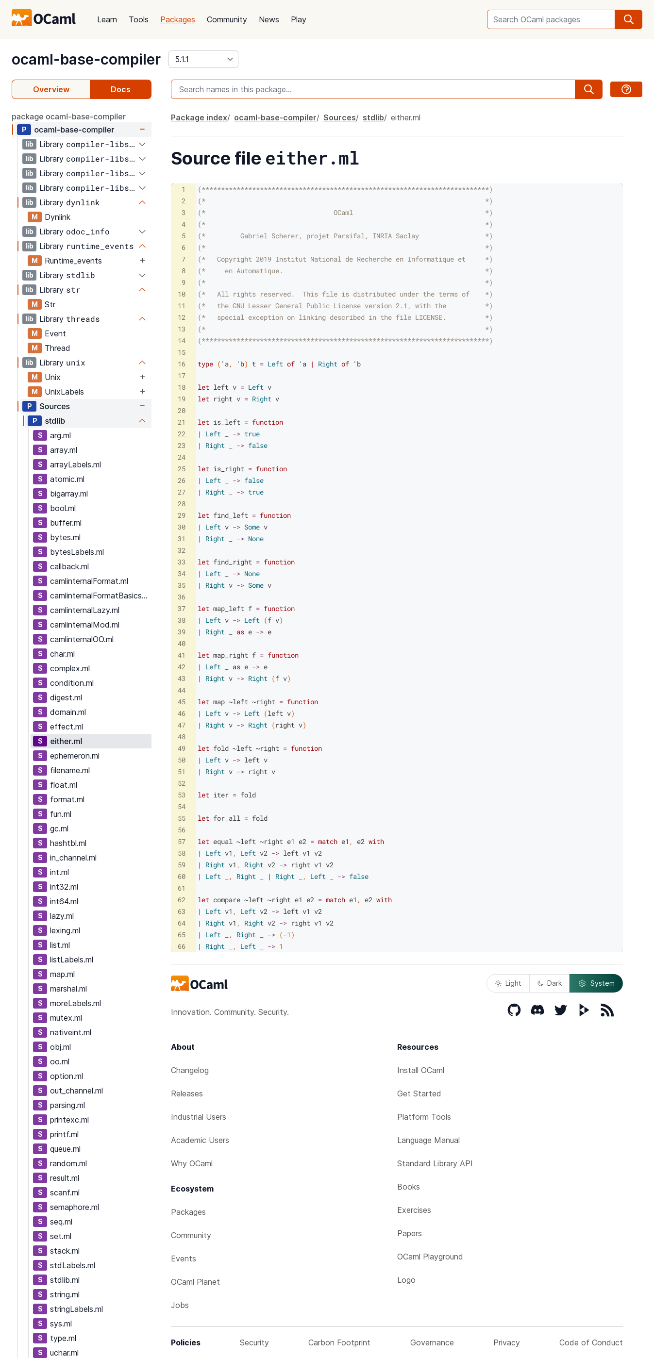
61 (181, 888)
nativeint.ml (70, 1032)
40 (181, 643)
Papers (409, 1233)
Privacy (506, 1342)
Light (508, 983)
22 (181, 433)
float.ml (63, 785)
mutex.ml (66, 1018)
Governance (432, 1342)
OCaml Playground (430, 1256)
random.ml (68, 1163)
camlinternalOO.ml (82, 639)
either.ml (66, 741)
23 (181, 445)
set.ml (60, 1236)
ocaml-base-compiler (86, 59)
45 (181, 701)
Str (50, 304)
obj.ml (60, 1047)
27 (181, 492)
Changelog (190, 1070)
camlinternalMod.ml (84, 624)
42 (181, 666)
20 (181, 410)
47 (181, 724)
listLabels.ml (71, 959)
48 (181, 736)
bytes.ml (65, 537)
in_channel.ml (73, 857)
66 (181, 946)
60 (181, 876)
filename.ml (70, 770)
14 (181, 340)
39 (181, 631)
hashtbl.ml (68, 843)
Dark (549, 983)
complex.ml (70, 668)
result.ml (64, 1178)
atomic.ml (67, 479)
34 (181, 573)
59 (181, 864)
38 (181, 620)
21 (181, 422)
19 (181, 398)
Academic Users (200, 1140)
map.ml (62, 974)
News (269, 19)
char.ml (62, 654)
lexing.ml (65, 930)
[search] (628, 19)
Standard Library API (435, 1163)
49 (181, 748)
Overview (51, 89)
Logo (406, 1280)
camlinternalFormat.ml (89, 581)
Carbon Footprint (339, 1342)
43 (181, 678)
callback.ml (69, 566)
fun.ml (60, 814)
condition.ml (72, 683)
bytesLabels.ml (77, 552)
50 (181, 759)
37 (181, 608)
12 (181, 317)
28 (181, 503)
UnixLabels (64, 392)
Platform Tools (424, 1117)
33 (181, 561)
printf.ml (64, 1134)
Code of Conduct (591, 1342)
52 (181, 783)
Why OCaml (192, 1163)
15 (181, 352)
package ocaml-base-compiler (69, 116)
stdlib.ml (65, 1280)
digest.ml (66, 697)
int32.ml (64, 887)
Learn (107, 19)
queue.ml (65, 1149)
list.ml (60, 945)
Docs (121, 89)
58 (181, 853)
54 (181, 806)
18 (181, 387)
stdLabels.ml (72, 1265)
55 (181, 818)
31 (181, 538)
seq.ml (61, 1221)
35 (181, 585)
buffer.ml (66, 523)
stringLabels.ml (76, 1309)
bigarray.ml (69, 493)
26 (181, 480)
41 (181, 655)
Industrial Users (198, 1117)
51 (181, 771)
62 (181, 899)
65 (181, 934)
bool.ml (63, 508)
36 (181, 596)
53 (181, 794)
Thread (57, 348)
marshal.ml (68, 989)
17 (181, 375)
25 (181, 468)
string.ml (65, 1294)
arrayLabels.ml (75, 464)
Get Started (419, 1093)
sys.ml (61, 1323)
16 (181, 363)
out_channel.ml (76, 1090)
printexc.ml (69, 1120)
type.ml (63, 1338)
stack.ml (65, 1251)
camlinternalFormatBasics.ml (100, 595)
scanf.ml (65, 1192)
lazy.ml (62, 916)
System (596, 983)
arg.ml (60, 435)
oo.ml (59, 1061)
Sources (54, 406)
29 (181, 515)
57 (181, 841)
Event (55, 333)
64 (181, 922)
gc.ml (59, 828)
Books (408, 1187)
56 (181, 829)
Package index (199, 117)
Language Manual (428, 1140)
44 (181, 690)
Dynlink (57, 217)
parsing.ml (67, 1105)
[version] (203, 59)
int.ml (59, 872)
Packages (177, 19)
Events (183, 1258)
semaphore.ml (74, 1207)
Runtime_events (73, 260)
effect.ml (66, 726)
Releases (187, 1093)
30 (181, 526)
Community (227, 19)
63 (181, 911)
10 (181, 293)
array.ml (63, 450)
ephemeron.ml (75, 756)
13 (181, 328)
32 (181, 550)
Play (298, 19)
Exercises (414, 1210)
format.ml (67, 799)
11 (181, 305)
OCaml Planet (195, 1282)
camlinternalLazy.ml (84, 610)
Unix (53, 377)
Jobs (180, 1305)
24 (181, 457)
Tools (139, 19)
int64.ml (64, 901)
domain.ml (68, 712)
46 (181, 713)
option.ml (66, 1076)
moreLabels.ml (75, 1003)
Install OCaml (420, 1070)
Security (254, 1342)
